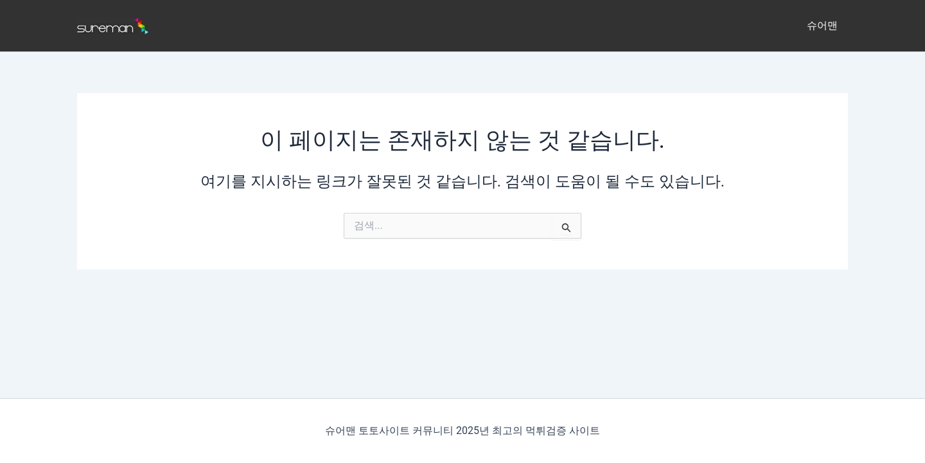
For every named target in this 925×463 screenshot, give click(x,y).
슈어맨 (822, 25)
